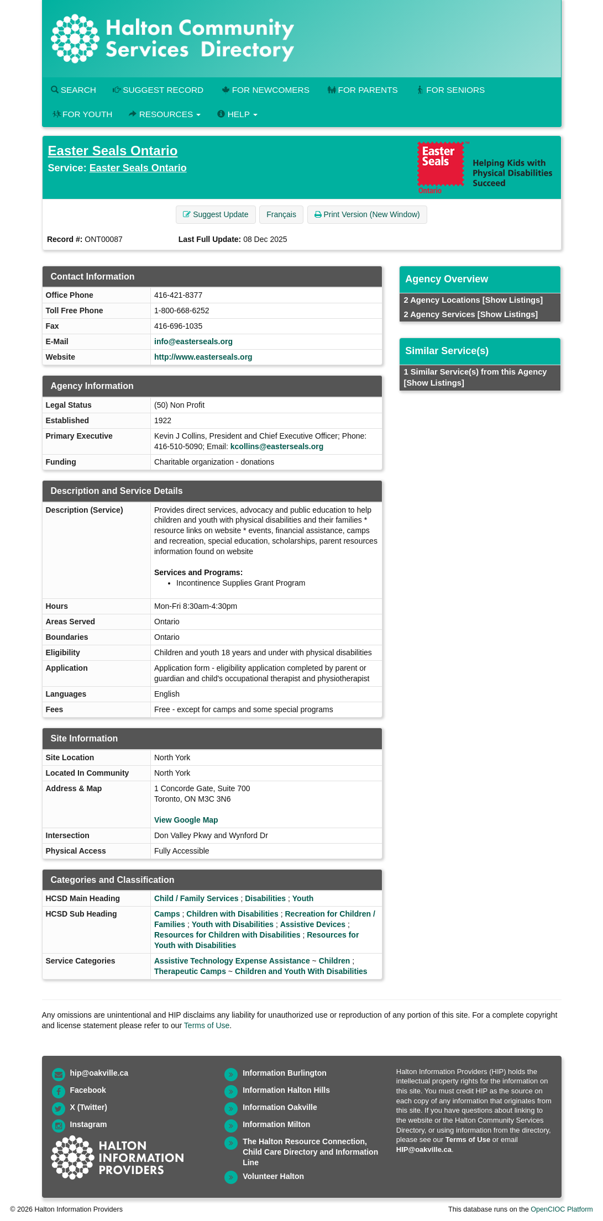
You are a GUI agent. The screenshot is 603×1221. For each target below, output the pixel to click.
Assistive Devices (312, 924)
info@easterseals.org (193, 341)
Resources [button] (165, 114)
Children (334, 960)
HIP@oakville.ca (424, 1149)
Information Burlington (285, 1073)
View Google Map (186, 819)
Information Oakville (280, 1107)
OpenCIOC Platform (562, 1209)
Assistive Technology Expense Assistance (232, 960)
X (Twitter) (88, 1107)
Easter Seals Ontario (113, 150)
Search (73, 89)
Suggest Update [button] (215, 214)
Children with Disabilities (232, 913)
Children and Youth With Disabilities (301, 971)
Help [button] (237, 114)
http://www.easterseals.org (203, 356)
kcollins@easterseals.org (277, 446)
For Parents (362, 89)
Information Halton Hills (286, 1090)
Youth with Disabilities (233, 924)
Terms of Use (206, 1025)
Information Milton (276, 1124)
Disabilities (265, 898)
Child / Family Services (196, 898)
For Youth (82, 114)
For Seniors (450, 89)
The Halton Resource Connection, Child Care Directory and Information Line (310, 1152)
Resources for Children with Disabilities (227, 934)
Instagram (88, 1124)
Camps (167, 913)
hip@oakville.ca (99, 1073)
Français (281, 214)
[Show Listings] (513, 300)
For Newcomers (265, 89)
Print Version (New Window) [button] (367, 214)
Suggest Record (158, 89)
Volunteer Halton (273, 1176)
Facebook (88, 1090)
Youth (303, 898)
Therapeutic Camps (190, 971)
